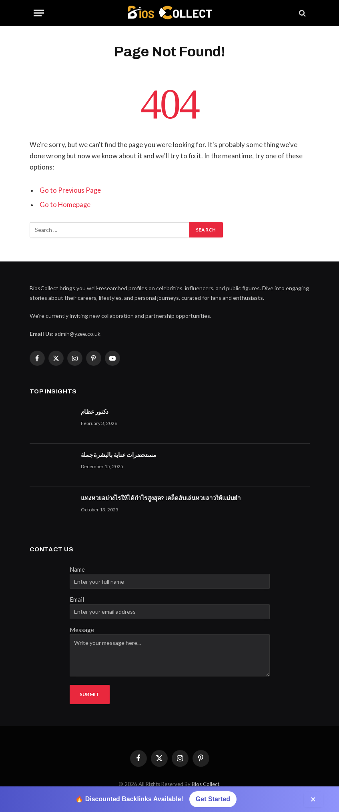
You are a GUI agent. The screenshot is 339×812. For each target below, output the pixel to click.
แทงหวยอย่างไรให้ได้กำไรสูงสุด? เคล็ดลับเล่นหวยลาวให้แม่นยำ (161, 498)
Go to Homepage (65, 205)
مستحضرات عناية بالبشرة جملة (118, 455)
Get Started (213, 799)
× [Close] (313, 799)
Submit (90, 694)
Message (82, 629)
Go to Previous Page (70, 190)
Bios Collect (205, 784)
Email (77, 599)
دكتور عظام (95, 412)
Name (77, 569)
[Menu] (39, 13)
